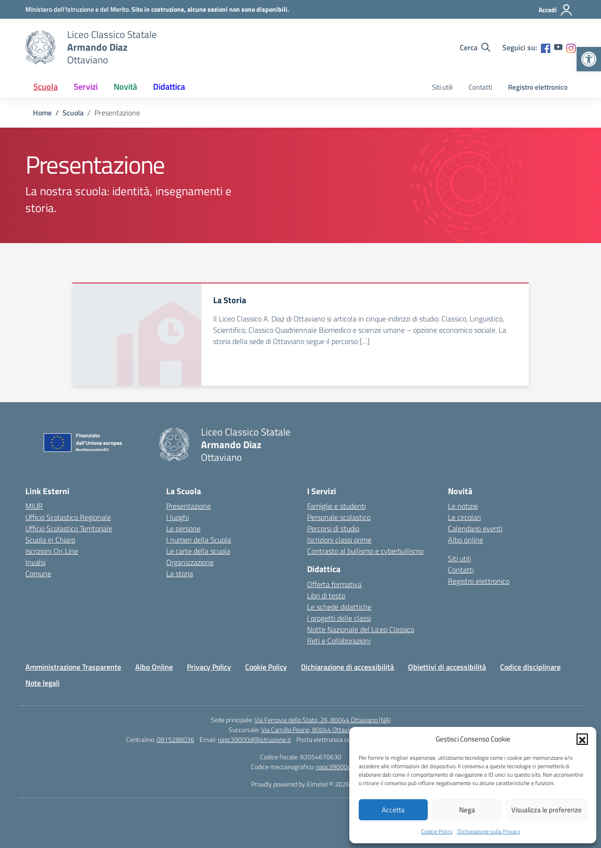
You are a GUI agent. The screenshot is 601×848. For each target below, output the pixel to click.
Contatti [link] (480, 87)
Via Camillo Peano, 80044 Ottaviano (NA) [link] (316, 729)
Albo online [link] (465, 539)
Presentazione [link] (188, 506)
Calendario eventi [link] (475, 528)
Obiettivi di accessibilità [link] (447, 666)
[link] (589, 59)
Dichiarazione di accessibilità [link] (347, 666)
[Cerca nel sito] (475, 47)
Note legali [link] (42, 682)
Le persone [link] (183, 528)
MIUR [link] (34, 506)
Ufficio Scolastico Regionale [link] (68, 517)
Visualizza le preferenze (546, 809)
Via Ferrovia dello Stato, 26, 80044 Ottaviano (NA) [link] (322, 720)
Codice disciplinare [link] (530, 666)
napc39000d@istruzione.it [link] (254, 739)
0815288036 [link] (175, 739)
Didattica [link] (169, 86)
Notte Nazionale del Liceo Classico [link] (360, 629)
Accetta (393, 809)
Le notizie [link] (463, 506)
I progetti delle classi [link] (339, 618)
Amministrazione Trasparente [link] (73, 666)
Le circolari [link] (464, 517)
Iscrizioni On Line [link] (51, 551)
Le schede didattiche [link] (339, 606)
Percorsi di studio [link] (333, 528)
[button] (582, 739)
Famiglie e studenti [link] (336, 506)
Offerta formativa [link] (334, 584)
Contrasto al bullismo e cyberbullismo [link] (365, 551)
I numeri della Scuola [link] (198, 539)
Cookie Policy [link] (437, 831)
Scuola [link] (45, 86)
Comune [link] (38, 573)
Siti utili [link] (442, 87)
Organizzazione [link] (190, 562)
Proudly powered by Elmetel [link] (289, 784)
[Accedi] (556, 10)
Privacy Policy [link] (209, 666)
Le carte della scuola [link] (198, 551)
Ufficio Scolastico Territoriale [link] (68, 528)
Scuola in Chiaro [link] (50, 539)
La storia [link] (179, 573)
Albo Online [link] (154, 666)
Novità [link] (125, 86)
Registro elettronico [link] (538, 87)
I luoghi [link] (177, 517)
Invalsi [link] (35, 562)
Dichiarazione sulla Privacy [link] (488, 831)
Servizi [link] (86, 86)
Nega (467, 809)
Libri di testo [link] (326, 595)
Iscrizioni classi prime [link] (339, 539)
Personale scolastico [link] (338, 517)
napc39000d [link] (333, 767)
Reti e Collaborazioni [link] (338, 640)
